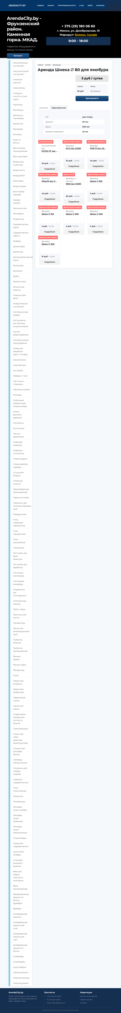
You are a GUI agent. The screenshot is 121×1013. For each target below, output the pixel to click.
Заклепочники (19, 281)
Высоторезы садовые (18, 193)
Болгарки (17, 134)
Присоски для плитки (19, 616)
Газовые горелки (16, 201)
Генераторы (18, 219)
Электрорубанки (21, 983)
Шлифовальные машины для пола (20, 925)
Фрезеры (17, 908)
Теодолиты (18, 796)
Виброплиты (19, 170)
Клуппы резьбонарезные (20, 333)
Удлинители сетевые (18, 853)
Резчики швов (19, 665)
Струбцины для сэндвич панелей (20, 771)
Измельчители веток (19, 296)
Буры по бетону (17, 141)
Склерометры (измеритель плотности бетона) (19, 718)
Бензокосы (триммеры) (18, 117)
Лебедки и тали (20, 376)
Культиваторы (19, 365)
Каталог (51, 5)
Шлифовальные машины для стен (20, 937)
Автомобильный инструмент (20, 64)
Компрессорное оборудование (20, 341)
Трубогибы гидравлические (20, 845)
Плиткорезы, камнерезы (19, 582)
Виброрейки (19, 175)
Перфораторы (19, 514)
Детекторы (18, 252)
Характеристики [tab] (58, 108)
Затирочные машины (18, 288)
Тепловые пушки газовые (20, 808)
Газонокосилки (20, 208)
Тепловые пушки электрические (20, 829)
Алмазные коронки (17, 81)
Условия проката (86, 1000)
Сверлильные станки (19, 699)
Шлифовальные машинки (20, 915)
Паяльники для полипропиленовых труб (22, 506)
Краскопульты (19, 360)
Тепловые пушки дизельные (18, 818)
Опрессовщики (20, 459)
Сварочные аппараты (18, 682)
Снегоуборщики (20, 729)
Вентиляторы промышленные (20, 149)
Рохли (16, 675)
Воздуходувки (19, 186)
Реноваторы (18, 670)
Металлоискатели (21, 389)
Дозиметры (18, 265)
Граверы (17, 241)
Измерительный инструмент (20, 305)
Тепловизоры (19, 801)
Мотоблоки (18, 423)
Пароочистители (21, 497)
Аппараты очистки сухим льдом (20, 96)
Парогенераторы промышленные (21, 490)
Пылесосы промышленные (20, 649)
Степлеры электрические (20, 761)
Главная (40, 5)
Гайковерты (18, 213)
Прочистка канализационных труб (21, 631)
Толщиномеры (19, 838)
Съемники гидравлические (20, 781)
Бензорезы (18, 129)
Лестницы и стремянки (18, 382)
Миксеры (17, 395)
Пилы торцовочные (19, 532)
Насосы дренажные (18, 435)
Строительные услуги (67, 5)
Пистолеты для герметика (20, 566)
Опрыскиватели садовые (20, 465)
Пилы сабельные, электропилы (19, 522)
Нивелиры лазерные (18, 443)
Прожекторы (19, 623)
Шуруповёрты (19, 967)
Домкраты (17, 271)
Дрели (16, 276)
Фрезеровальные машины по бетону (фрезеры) (21, 898)
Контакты (100, 5)
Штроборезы (19, 962)
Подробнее (49, 169)
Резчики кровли (17, 658)
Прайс (90, 5)
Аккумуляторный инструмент (21, 72)
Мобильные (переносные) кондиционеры (20, 403)
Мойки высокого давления (17, 414)
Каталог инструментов (88, 996)
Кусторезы (18, 370)
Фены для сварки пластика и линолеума (18, 876)
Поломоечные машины (19, 602)
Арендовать (92, 98)
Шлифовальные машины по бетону (20, 948)
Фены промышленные (20, 887)
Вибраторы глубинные (18, 163)
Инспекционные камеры (20, 313)
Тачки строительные (19, 789)
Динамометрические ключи (22, 258)
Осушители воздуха (18, 474)
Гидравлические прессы (20, 234)
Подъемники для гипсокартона (19, 592)
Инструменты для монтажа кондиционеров (20, 323)
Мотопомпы (18, 428)
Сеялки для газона (18, 707)
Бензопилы (18, 124)
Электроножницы (21, 978)
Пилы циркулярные (19, 541)
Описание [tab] (43, 108)
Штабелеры (18, 956)
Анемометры (19, 88)
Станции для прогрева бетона (19, 751)
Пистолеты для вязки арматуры (20, 556)
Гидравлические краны (20, 226)
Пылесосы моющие (18, 641)
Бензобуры (18, 110)
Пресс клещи (19, 609)
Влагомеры (18, 181)
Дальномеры (19, 246)
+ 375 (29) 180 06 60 (78, 26)
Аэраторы (17, 104)
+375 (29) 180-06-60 (54, 996)
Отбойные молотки (18, 482)
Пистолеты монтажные (18, 574)
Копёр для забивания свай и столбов (20, 351)
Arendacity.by (17, 5)
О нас (81, 5)
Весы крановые (20, 156)
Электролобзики (20, 972)
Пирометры (18, 548)
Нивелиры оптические (18, 452)
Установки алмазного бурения (18, 863)
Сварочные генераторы (18, 690)
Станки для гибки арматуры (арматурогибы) (20, 738)
